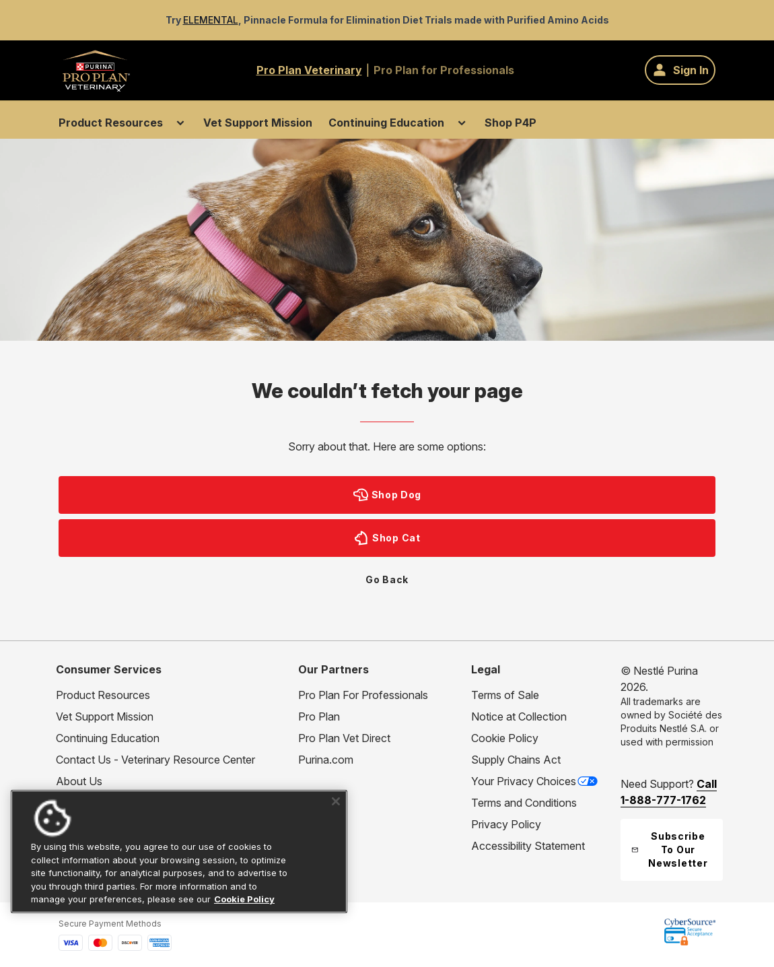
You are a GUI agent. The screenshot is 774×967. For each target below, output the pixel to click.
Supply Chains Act (516, 759)
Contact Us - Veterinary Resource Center (155, 759)
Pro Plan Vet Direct (344, 738)
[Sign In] (680, 70)
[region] (179, 851)
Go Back (387, 579)
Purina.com (325, 759)
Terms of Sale (505, 695)
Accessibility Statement (528, 846)
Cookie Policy (504, 738)
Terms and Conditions (524, 802)
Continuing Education (386, 122)
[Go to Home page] (96, 70)
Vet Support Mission (257, 122)
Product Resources (111, 122)
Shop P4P (510, 122)
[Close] (336, 801)
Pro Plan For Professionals (363, 695)
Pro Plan (319, 716)
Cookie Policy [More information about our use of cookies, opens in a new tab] (244, 899)
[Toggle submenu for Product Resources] (180, 122)
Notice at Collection (519, 716)
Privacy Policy (506, 824)
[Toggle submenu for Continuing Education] (461, 122)
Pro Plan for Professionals (444, 70)
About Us (79, 781)
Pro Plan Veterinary (309, 70)
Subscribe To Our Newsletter (669, 849)
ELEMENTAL (210, 20)
